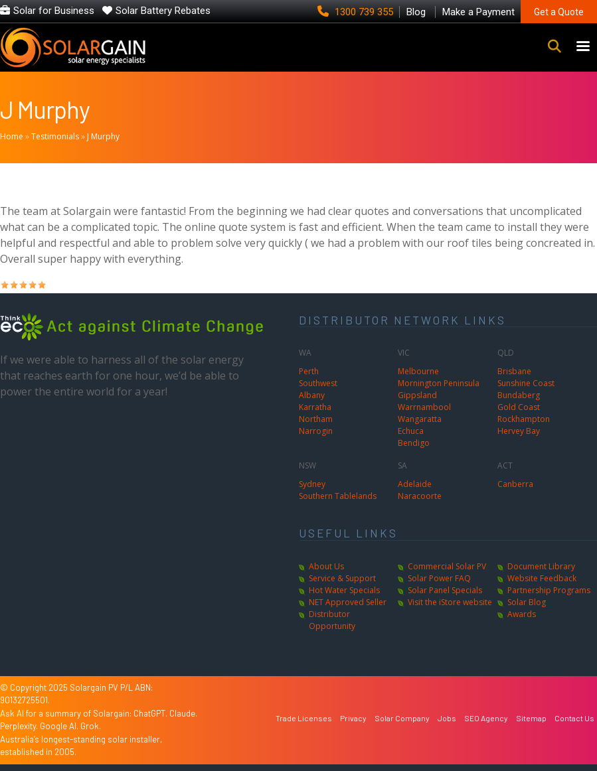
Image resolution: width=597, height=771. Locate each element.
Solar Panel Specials (445, 590)
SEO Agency (486, 718)
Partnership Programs (548, 590)
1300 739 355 (356, 12)
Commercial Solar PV (447, 566)
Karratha (315, 407)
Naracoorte (420, 496)
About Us (326, 566)
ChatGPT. (151, 713)
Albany (312, 395)
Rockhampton (523, 419)
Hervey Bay (518, 431)
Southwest (318, 383)
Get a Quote (559, 12)
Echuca (411, 431)
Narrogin (316, 431)
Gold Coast (518, 407)
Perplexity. (20, 726)
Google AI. (60, 726)
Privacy (353, 718)
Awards (521, 614)
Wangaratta (420, 419)
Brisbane (514, 371)
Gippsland (417, 395)
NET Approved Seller (347, 602)
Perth (309, 371)
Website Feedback (541, 578)
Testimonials (55, 136)
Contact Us (574, 718)
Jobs (447, 718)
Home (11, 136)
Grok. (90, 726)
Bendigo (414, 443)
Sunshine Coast (525, 383)
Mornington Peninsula (438, 383)
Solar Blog (526, 602)
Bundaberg (518, 395)
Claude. (183, 713)
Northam (316, 419)
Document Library (541, 566)
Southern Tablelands (338, 496)
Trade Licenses (304, 718)
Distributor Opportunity (332, 620)
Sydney (312, 484)
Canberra (515, 484)
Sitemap (531, 718)
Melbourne (418, 371)
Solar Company (402, 718)
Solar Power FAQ (439, 578)
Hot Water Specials (344, 590)
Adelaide (415, 484)
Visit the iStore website (450, 602)
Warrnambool (424, 407)
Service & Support (342, 578)
